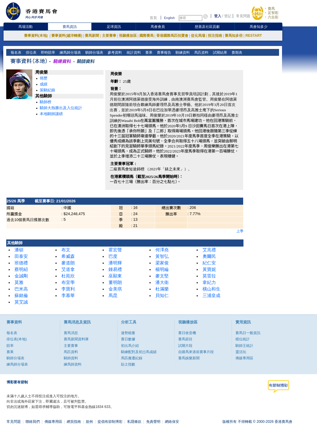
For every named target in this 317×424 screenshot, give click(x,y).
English (169, 18)
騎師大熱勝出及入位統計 (61, 108)
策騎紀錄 (47, 90)
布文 (65, 249)
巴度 (113, 256)
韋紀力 (209, 282)
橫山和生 (211, 289)
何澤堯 (162, 249)
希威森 (68, 256)
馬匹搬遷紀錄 (131, 358)
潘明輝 (115, 263)
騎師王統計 (244, 346)
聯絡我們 (33, 422)
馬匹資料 (200, 52)
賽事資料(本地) (36, 36)
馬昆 (113, 295)
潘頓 (19, 249)
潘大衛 (162, 282)
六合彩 (273, 17)
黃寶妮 (209, 269)
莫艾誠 (21, 302)
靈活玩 (240, 352)
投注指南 (215, 36)
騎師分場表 (94, 52)
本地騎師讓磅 (51, 114)
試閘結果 (219, 52)
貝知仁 (162, 295)
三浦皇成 (211, 295)
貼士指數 (128, 364)
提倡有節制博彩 (110, 422)
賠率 (10, 346)
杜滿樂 (162, 289)
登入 (217, 16)
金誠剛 (21, 276)
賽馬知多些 (234, 36)
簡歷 (43, 78)
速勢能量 (128, 333)
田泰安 (21, 256)
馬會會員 (158, 27)
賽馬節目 (185, 339)
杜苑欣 (68, 276)
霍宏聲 (115, 249)
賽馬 (271, 9)
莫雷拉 (209, 276)
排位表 (30, 52)
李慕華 (68, 295)
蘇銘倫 (21, 295)
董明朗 (115, 282)
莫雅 (19, 282)
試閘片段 (185, 346)
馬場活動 (25, 27)
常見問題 (243, 16)
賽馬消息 (71, 333)
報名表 (15, 52)
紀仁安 (209, 263)
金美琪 (115, 289)
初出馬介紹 (130, 346)
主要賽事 (109, 36)
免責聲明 (153, 422)
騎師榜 (45, 102)
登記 (227, 16)
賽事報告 (163, 52)
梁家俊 (162, 263)
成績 (43, 84)
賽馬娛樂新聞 (189, 358)
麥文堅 (162, 276)
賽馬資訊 (70, 27)
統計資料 (133, 52)
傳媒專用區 (244, 358)
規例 (89, 422)
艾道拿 (68, 269)
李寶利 (68, 289)
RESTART (253, 36)
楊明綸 (162, 269)
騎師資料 (71, 358)
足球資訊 (114, 27)
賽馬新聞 (92, 36)
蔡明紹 (21, 269)
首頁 (153, 18)
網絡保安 (172, 422)
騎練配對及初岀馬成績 (139, 352)
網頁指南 (74, 422)
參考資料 (114, 52)
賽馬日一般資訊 (247, 333)
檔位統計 (242, 339)
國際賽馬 (146, 36)
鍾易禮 (115, 269)
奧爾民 (209, 256)
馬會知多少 (258, 27)
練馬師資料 (73, 364)
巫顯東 (115, 276)
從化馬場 (198, 36)
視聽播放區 (128, 36)
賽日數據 (128, 339)
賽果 (148, 52)
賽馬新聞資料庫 (76, 339)
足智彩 (273, 13)
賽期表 (236, 52)
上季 (239, 231)
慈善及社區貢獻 (207, 27)
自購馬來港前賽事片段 (196, 352)
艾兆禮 (209, 249)
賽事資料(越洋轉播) (66, 36)
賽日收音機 (187, 333)
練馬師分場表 (70, 52)
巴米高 (21, 289)
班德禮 (21, 263)
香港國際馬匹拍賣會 (172, 36)
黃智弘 (162, 256)
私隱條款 (134, 422)
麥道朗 (68, 263)
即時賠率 (47, 52)
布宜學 (68, 282)
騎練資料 (181, 52)
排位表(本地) (17, 339)
